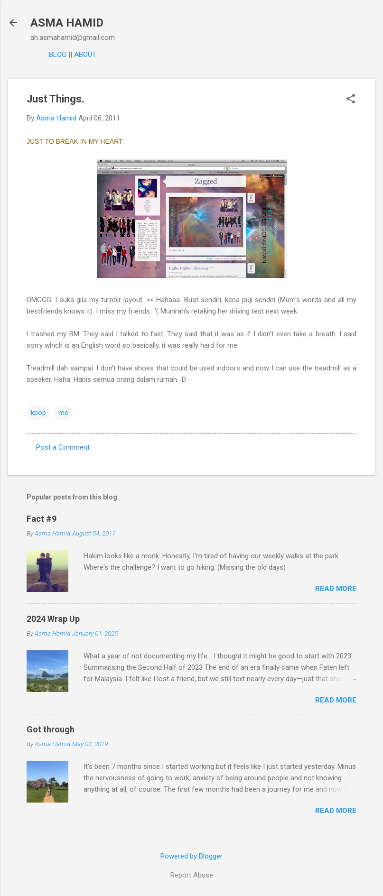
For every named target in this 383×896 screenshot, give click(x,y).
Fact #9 (41, 519)
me (63, 412)
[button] (350, 99)
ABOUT (85, 54)
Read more (335, 588)
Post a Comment (63, 447)
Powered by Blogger (191, 856)
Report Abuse (191, 875)
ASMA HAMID (66, 22)
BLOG (57, 54)
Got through (51, 729)
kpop (38, 412)
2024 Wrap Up (53, 619)
